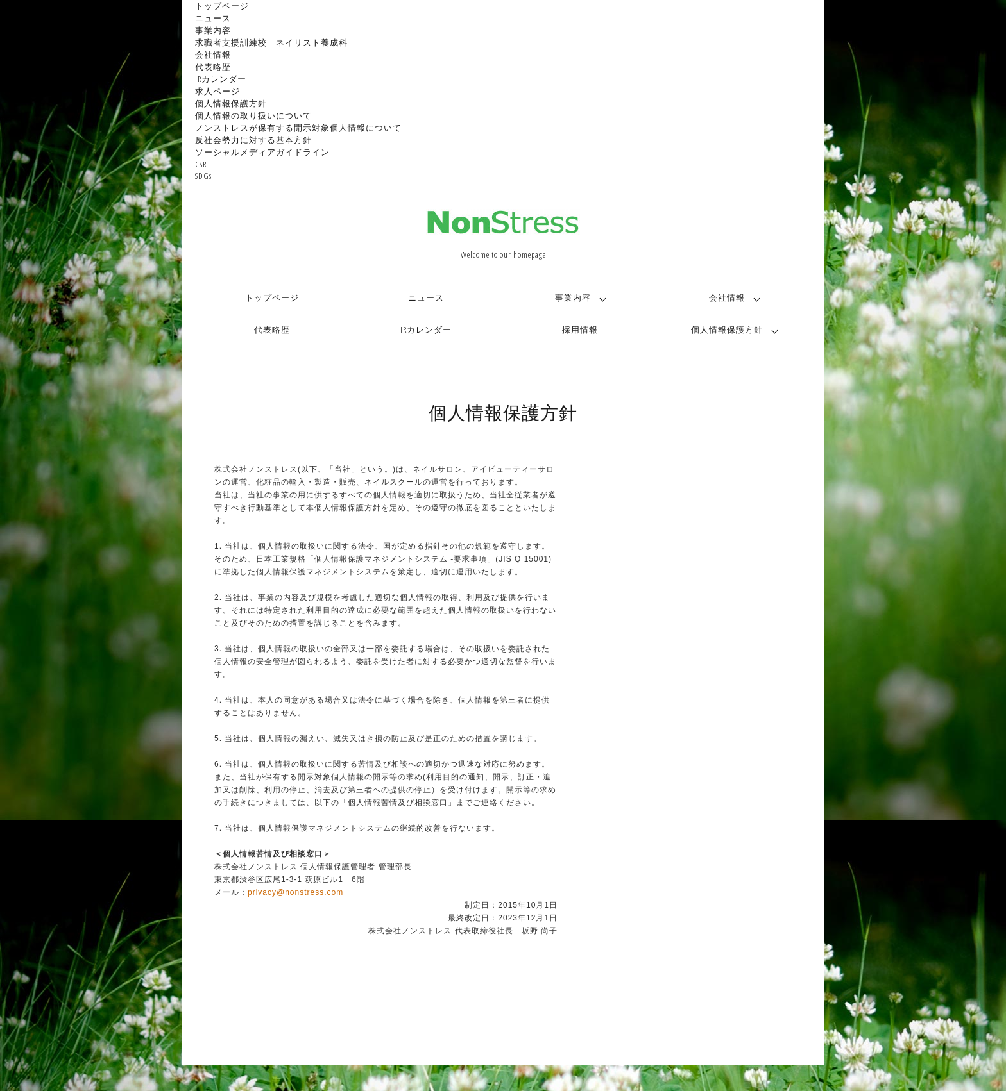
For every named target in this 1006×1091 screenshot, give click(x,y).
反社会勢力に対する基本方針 (253, 140)
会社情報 (213, 54)
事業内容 (213, 30)
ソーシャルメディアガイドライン (262, 152)
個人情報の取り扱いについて (253, 115)
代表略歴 (213, 66)
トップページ (222, 6)
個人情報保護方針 (231, 103)
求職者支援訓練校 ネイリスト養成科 (271, 42)
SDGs (203, 175)
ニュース (213, 18)
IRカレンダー (220, 79)
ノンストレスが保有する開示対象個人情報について (298, 127)
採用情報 (580, 329)
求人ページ (217, 91)
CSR (201, 164)
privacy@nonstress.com (295, 892)
